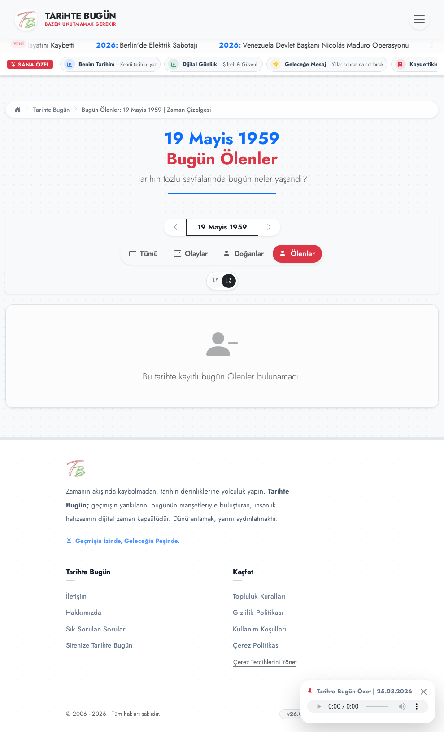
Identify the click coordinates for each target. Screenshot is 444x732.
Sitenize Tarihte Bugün (99, 645)
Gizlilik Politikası (258, 612)
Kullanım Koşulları (260, 629)
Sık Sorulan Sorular (96, 629)
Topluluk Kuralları (259, 596)
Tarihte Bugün (51, 109)
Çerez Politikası (256, 645)
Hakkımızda (83, 612)
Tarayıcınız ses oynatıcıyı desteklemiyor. (367, 706)
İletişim (76, 596)
